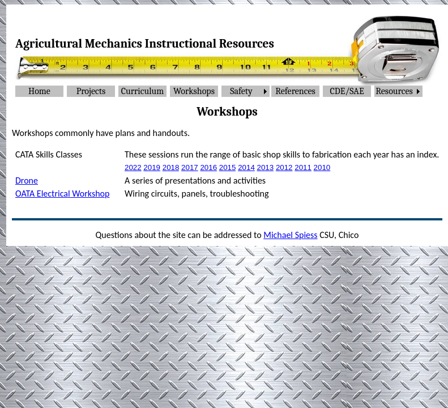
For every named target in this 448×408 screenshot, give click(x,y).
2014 (246, 167)
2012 (284, 167)
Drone (26, 180)
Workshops (194, 91)
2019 (151, 167)
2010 (322, 167)
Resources (394, 91)
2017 (189, 167)
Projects (91, 91)
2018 (171, 167)
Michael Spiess (290, 235)
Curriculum (142, 91)
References (295, 91)
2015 (227, 167)
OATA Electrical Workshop (62, 193)
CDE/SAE (347, 91)
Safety (241, 91)
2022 (133, 167)
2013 (265, 167)
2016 (208, 167)
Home (39, 91)
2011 (303, 167)
